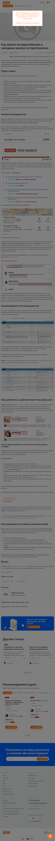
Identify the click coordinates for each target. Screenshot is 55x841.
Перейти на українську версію (27, 23)
